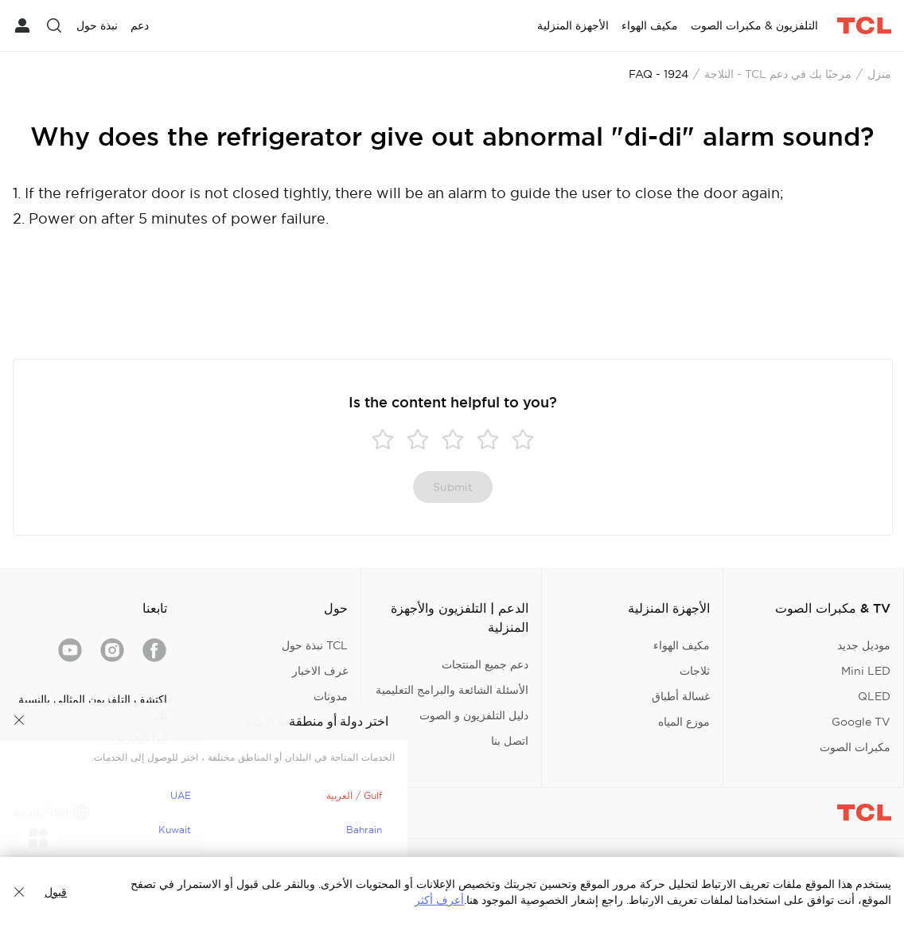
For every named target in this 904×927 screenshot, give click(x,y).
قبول (56, 892)
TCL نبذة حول (315, 645)
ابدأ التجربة (141, 737)
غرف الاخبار (320, 671)
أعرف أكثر (439, 900)
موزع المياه (684, 722)
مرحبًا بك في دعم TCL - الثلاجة (777, 74)
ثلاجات (695, 671)
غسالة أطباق (681, 696)
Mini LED (865, 671)
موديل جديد (863, 645)
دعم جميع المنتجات (485, 664)
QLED (874, 696)
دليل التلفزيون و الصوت (473, 715)
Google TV (861, 722)
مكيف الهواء (681, 645)
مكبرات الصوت (855, 747)
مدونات (331, 696)
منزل (879, 74)
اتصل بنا (509, 741)
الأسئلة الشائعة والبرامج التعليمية (452, 690)
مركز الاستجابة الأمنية (297, 722)
